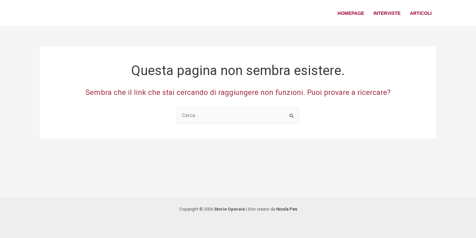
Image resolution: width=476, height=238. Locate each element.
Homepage (350, 13)
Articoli (421, 13)
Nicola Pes (286, 209)
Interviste (387, 13)
